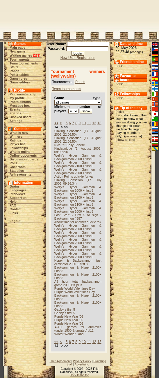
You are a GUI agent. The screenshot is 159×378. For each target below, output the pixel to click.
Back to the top (79, 375)
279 (36, 55)
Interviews (17, 194)
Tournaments (20, 59)
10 (84, 123)
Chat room (18, 167)
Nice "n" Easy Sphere (69, 145)
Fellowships (19, 148)
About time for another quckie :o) (77, 222)
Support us (18, 198)
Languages (18, 190)
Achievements (20, 174)
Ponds (14, 71)
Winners (16, 136)
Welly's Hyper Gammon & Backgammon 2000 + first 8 (77, 157)
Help (13, 201)
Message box (20, 105)
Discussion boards (24, 159)
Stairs (14, 67)
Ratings (15, 140)
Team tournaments (24, 63)
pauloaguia (133, 136)
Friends (15, 113)
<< (56, 123)
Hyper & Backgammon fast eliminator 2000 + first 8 (77, 262)
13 (99, 123)
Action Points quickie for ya (73, 176)
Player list (17, 144)
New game (17, 51)
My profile (17, 98)
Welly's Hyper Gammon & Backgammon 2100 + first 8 (77, 164)
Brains (14, 186)
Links (14, 213)
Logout (15, 221)
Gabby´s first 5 (64, 309)
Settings (16, 121)
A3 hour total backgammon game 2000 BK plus (77, 283)
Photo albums (20, 102)
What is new (19, 132)
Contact (16, 209)
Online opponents (23, 155)
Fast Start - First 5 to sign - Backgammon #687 (77, 216)
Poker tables (19, 74)
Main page (17, 47)
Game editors (20, 82)
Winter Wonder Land (69, 334)
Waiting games (21, 55)
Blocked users (20, 117)
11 (89, 123)
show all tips (125, 139)
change (136, 52)
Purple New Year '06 (68, 316)
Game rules (18, 78)
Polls (13, 163)
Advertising (82, 364)
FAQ (13, 205)
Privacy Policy (82, 361)
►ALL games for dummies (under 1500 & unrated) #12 (77, 328)
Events (15, 109)
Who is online (20, 151)
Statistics (17, 170)
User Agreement (60, 361)
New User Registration (77, 58)
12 (94, 123)
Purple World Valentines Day (74, 288)
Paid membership (23, 94)
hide (120, 111)
